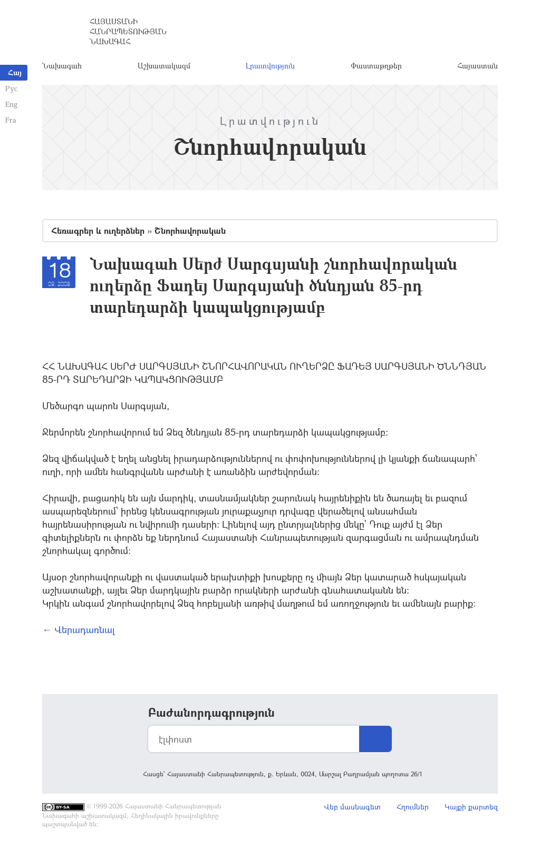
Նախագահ (62, 66)
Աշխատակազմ (164, 66)
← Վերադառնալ (78, 629)
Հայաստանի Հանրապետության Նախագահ (128, 31)
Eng (11, 104)
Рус (11, 88)
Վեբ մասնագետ (352, 807)
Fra (10, 120)
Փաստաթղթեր (376, 66)
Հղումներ (413, 807)
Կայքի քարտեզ (471, 807)
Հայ (15, 72)
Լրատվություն (270, 66)
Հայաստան (477, 66)
